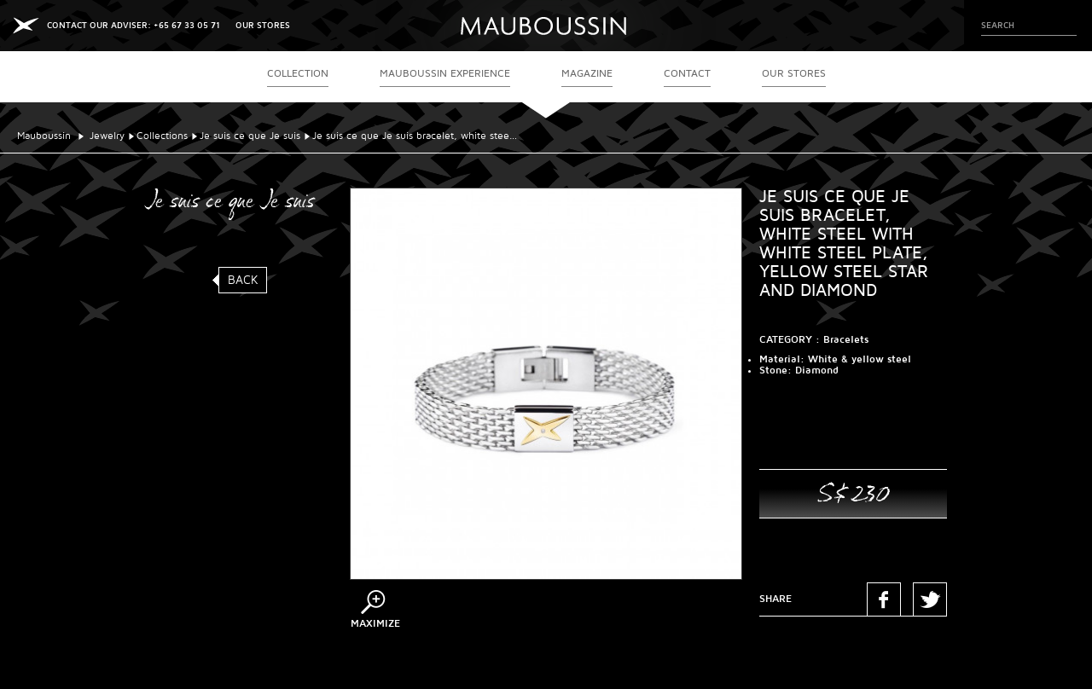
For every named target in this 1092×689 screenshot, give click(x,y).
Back (243, 280)
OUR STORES (262, 25)
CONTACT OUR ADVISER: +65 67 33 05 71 (133, 25)
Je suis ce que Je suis (250, 136)
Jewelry (107, 136)
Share (775, 599)
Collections (162, 136)
